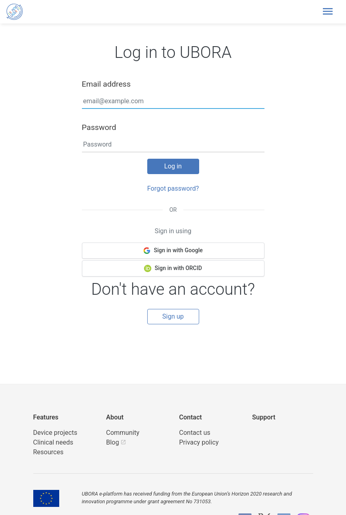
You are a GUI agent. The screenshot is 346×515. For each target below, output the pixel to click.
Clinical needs (53, 442)
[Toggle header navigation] (328, 11)
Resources (48, 452)
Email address (106, 84)
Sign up (173, 316)
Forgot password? (173, 188)
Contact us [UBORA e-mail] (195, 432)
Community (123, 432)
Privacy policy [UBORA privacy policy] (199, 442)
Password (99, 127)
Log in (173, 166)
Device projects (55, 432)
